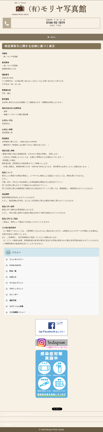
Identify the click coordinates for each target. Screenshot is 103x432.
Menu (53, 37)
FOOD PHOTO (15, 265)
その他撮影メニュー (17, 312)
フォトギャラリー (16, 259)
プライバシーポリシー (14, 419)
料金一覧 (12, 271)
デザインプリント (16, 289)
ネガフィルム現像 (16, 306)
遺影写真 (12, 300)
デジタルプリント (16, 283)
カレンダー (13, 294)
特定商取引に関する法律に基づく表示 (21, 414)
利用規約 (8, 424)
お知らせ (12, 277)
